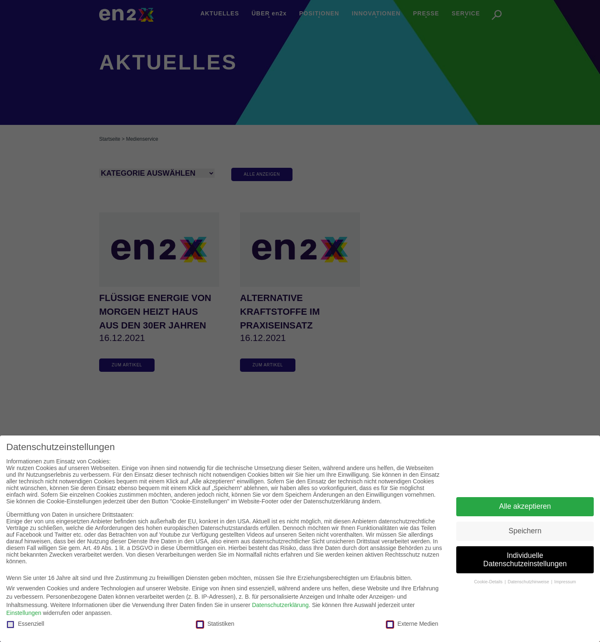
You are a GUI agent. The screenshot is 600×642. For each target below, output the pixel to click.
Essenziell (25, 623)
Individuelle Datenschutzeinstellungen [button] (525, 559)
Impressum (565, 581)
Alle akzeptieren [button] (525, 506)
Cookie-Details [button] (489, 581)
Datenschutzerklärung (280, 605)
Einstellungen (23, 613)
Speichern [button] (525, 531)
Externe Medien (412, 623)
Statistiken (215, 623)
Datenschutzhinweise (529, 581)
